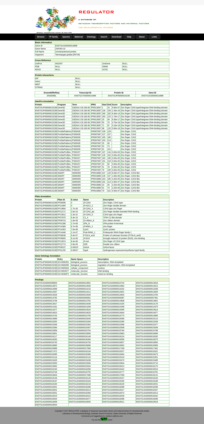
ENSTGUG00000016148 (80, 336)
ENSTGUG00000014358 (113, 307)
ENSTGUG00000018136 (46, 378)
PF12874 (62, 241)
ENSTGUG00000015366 (113, 324)
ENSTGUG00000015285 (113, 321)
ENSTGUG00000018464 (113, 354)
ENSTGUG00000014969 (46, 318)
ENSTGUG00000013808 (113, 301)
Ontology (91, 37)
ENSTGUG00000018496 (147, 399)
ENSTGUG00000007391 (147, 298)
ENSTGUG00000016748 (46, 372)
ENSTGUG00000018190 (46, 384)
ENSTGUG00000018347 (147, 390)
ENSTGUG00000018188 (147, 381)
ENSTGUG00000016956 (147, 345)
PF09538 (62, 235)
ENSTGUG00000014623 (46, 312)
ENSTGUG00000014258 (147, 289)
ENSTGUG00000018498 (46, 402)
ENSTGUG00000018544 (46, 405)
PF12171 (62, 211)
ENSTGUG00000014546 (80, 295)
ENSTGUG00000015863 (113, 333)
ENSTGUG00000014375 (147, 307)
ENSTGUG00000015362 (80, 324)
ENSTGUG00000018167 (46, 381)
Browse (40, 37)
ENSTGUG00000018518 (147, 402)
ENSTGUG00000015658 (46, 330)
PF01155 (62, 250)
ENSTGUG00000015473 (113, 360)
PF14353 (62, 229)
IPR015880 (96, 173)
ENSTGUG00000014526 (46, 295)
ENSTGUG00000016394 (80, 339)
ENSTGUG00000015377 (147, 324)
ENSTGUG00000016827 (113, 342)
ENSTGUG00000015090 (113, 318)
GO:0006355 (63, 265)
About (141, 37)
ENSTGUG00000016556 (113, 339)
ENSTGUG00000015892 (46, 366)
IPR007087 (96, 131)
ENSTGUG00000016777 (113, 372)
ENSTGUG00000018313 (80, 390)
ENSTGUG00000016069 (147, 333)
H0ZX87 (58, 63)
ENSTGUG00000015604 (113, 363)
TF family (53, 37)
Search (104, 37)
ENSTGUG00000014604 (113, 295)
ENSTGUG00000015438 (80, 360)
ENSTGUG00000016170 (147, 366)
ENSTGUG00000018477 (80, 399)
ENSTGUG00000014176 (147, 304)
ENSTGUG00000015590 (80, 363)
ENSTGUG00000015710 (147, 363)
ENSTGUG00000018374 (113, 393)
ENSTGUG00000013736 (46, 301)
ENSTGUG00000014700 (147, 295)
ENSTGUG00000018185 (113, 381)
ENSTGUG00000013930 (80, 286)
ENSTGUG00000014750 (80, 315)
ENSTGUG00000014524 (80, 310)
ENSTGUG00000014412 (80, 292)
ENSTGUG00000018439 (113, 396)
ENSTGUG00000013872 (46, 286)
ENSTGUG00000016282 (147, 336)
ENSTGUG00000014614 (147, 310)
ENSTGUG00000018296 (147, 387)
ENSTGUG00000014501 (113, 292)
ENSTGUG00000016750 (80, 342)
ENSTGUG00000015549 (147, 327)
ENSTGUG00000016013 (113, 366)
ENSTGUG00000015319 (113, 357)
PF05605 (62, 238)
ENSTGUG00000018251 (147, 384)
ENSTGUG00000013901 (147, 301)
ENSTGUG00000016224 (113, 336)
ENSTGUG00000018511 (113, 402)
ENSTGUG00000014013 (147, 286)
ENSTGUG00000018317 (113, 390)
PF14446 (62, 232)
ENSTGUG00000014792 (46, 298)
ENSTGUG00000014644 (113, 312)
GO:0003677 (63, 271)
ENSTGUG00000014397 (46, 292)
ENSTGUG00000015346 (46, 324)
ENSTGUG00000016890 (80, 345)
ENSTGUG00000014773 (113, 315)
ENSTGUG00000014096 (46, 289)
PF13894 (62, 208)
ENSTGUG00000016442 (113, 369)
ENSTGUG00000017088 (80, 375)
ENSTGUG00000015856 (80, 333)
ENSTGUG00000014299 (80, 307)
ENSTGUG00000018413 (147, 393)
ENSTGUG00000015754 (80, 330)
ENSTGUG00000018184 (80, 381)
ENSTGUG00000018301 (46, 390)
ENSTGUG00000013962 (113, 286)
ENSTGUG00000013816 (147, 283)
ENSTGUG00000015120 (80, 357)
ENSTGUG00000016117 (46, 336)
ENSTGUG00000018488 (113, 399)
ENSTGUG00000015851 (46, 333)
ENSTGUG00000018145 (80, 378)
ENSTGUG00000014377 (46, 310)
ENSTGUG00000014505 (147, 292)
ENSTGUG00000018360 (80, 393)
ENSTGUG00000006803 (46, 283)
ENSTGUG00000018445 (46, 399)
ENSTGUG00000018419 (46, 396)
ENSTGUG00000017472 (46, 351)
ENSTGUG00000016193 (46, 369)
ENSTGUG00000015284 (80, 321)
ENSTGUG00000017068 (80, 348)
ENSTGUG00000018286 (80, 387)
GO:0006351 (63, 262)
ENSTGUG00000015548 (113, 327)
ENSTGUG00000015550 (46, 363)
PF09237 (62, 247)
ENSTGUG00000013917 (46, 304)
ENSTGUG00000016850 (147, 342)
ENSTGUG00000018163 (147, 378)
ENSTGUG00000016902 (113, 345)
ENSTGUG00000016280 (80, 369)
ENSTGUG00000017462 (147, 348)
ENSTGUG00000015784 (113, 330)
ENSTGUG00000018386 (80, 354)
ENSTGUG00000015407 (80, 327)
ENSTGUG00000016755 (80, 372)
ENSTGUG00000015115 (147, 318)
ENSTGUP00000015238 (119, 96)
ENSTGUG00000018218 (80, 384)
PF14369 (62, 226)
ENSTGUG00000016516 (147, 369)
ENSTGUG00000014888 (66, 46)
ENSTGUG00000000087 (113, 298)
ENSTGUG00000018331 (147, 351)
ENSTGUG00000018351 (46, 393)
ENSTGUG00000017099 (113, 375)
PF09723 (62, 220)
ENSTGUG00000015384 (46, 327)
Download (116, 37)
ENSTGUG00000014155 (113, 304)
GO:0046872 (63, 274)
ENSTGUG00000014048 (80, 304)
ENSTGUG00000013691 (80, 283)
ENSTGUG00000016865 (46, 345)
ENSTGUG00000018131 (147, 375)
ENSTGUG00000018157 (113, 378)
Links (154, 37)
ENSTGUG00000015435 (46, 360)
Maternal (79, 37)
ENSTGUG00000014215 (80, 289)
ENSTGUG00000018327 (113, 351)
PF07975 (62, 217)
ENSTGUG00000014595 (113, 310)
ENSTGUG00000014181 (46, 307)
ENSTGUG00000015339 (147, 321)
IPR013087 (96, 107)
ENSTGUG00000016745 (46, 342)
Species (66, 37)
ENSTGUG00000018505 (80, 402)
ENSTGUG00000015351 (147, 357)
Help (129, 37)
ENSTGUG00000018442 (147, 396)
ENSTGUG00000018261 (46, 387)
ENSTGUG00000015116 (46, 357)
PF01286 (62, 223)
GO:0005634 (63, 268)
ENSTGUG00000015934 (80, 366)
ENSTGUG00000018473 (147, 354)
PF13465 (62, 205)
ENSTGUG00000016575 (147, 339)
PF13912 (62, 214)
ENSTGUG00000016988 (46, 348)
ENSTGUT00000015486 (85, 96)
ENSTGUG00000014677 (147, 312)
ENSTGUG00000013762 (80, 301)
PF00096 (62, 203)
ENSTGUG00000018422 (80, 396)
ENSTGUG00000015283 (46, 321)
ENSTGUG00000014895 (147, 315)
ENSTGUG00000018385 (46, 354)
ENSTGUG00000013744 (113, 283)
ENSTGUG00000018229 (113, 384)
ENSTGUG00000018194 (80, 351)
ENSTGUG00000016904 (46, 375)
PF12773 (62, 244)
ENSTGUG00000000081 (80, 298)
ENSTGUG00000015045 (80, 318)
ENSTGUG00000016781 (147, 372)
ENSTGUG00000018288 (113, 387)
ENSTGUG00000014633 (80, 312)
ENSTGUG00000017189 (113, 348)
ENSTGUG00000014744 (46, 315)
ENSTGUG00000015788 (147, 330)
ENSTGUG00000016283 (46, 339)
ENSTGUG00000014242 (113, 289)
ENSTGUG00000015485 (147, 360)
